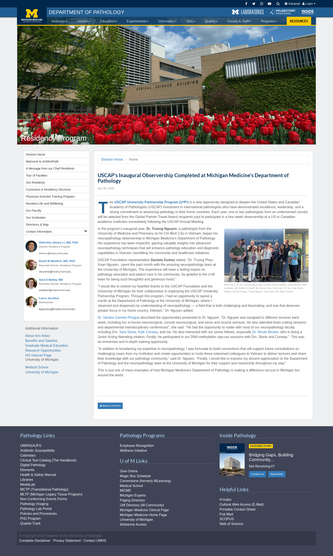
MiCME (125, 490)
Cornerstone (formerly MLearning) (145, 481)
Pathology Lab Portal (36, 509)
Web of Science (231, 524)
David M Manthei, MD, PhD (57, 261)
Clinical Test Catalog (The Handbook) (48, 460)
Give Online (129, 471)
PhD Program (30, 518)
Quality (211, 21)
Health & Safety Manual (38, 475)
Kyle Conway (148, 332)
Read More (276, 474)
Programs (269, 21)
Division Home (35, 154)
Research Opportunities (43, 350)
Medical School (36, 367)
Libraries (26, 479)
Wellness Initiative (133, 450)
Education (108, 21)
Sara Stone (127, 332)
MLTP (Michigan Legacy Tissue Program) (51, 494)
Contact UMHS (95, 540)
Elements (27, 470)
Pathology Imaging (34, 504)
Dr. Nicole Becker (265, 332)
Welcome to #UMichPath (42, 161)
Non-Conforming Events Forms (43, 499)
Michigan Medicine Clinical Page (144, 510)
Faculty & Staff (239, 21)
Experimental (137, 21)
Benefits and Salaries (41, 340)
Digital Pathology (33, 465)
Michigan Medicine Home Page (143, 515)
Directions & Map (37, 224)
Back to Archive (110, 405)
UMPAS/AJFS (30, 445)
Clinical (83, 21)
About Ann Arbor (37, 336)
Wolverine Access (133, 524)
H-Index (225, 499)
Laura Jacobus (49, 298)
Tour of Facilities (36, 175)
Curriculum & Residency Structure (48, 189)
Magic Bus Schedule (135, 476)
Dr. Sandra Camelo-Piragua (119, 317)
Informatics (167, 21)
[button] (248, 12)
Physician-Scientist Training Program (50, 196)
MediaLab (27, 484)
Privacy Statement (67, 540)
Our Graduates (36, 217)
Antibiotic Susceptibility (37, 450)
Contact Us (257, 474)
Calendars (28, 455)
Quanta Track (30, 523)
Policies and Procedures (38, 513)
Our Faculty (33, 210)
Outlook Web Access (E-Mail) (242, 504)
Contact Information (56, 231)
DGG (191, 21)
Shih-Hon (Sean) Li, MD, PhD (58, 242)
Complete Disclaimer (35, 540)
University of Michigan (42, 372)
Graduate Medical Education (46, 345)
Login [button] (308, 3)
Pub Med (226, 514)
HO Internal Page (38, 355)
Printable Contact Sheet (237, 509)
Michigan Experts (133, 495)
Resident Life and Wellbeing (44, 203)
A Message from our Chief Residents (50, 168)
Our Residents (35, 182)
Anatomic (59, 21)
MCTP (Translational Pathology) (44, 489)
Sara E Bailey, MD (51, 279)
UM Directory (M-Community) (142, 505)
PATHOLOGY (86, 12)
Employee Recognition (137, 445)
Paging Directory (132, 500)
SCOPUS (227, 519)
